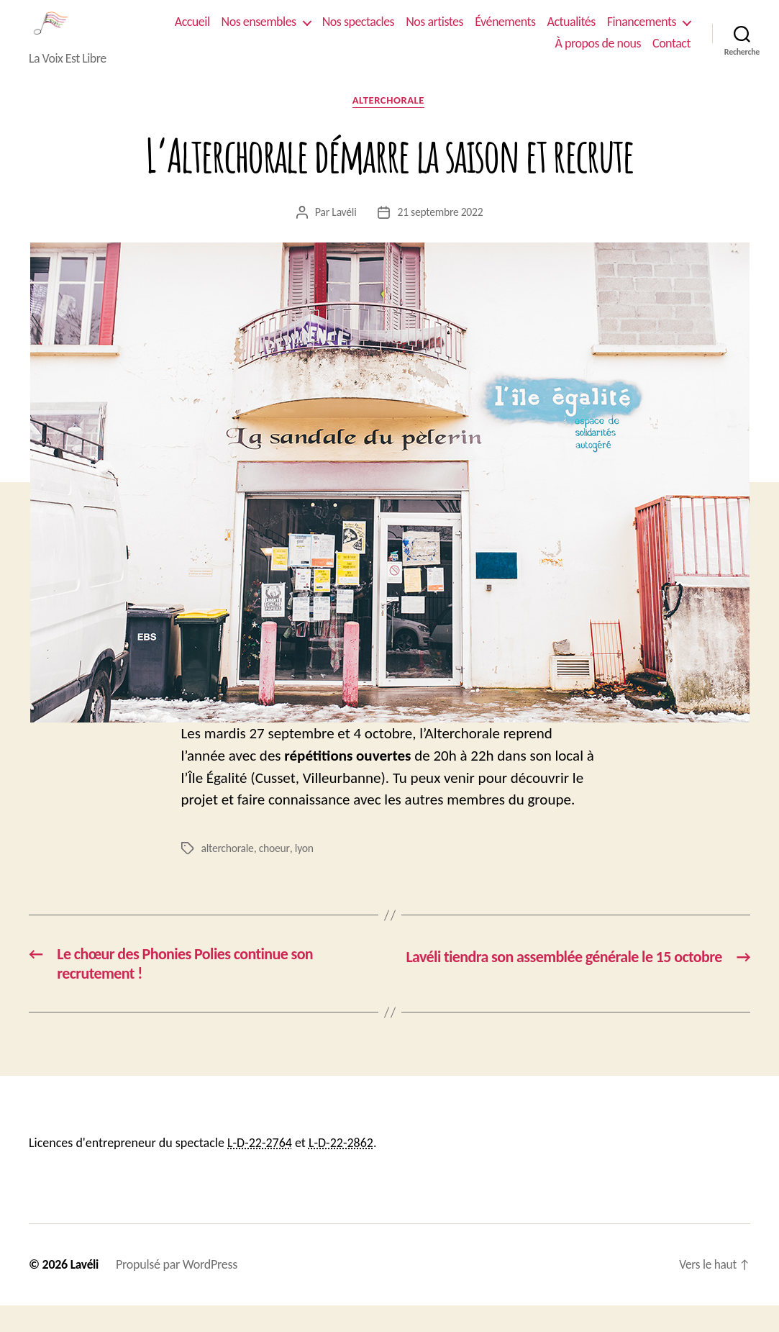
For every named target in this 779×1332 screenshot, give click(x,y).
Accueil (287, 32)
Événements (600, 32)
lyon (305, 872)
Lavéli (343, 235)
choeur (275, 872)
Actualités (666, 32)
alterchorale (228, 872)
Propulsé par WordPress (178, 1291)
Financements (494, 54)
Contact (671, 54)
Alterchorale (389, 123)
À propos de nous (598, 54)
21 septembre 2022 (441, 235)
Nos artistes (529, 32)
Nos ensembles (353, 32)
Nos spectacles (453, 32)
